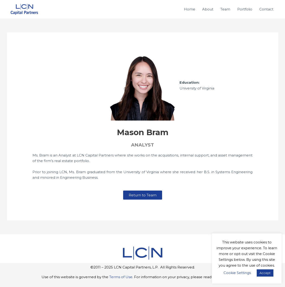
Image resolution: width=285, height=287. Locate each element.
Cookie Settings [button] (237, 273)
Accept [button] (265, 273)
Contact (266, 9)
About (207, 9)
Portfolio (244, 9)
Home (189, 9)
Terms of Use (120, 277)
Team (225, 9)
